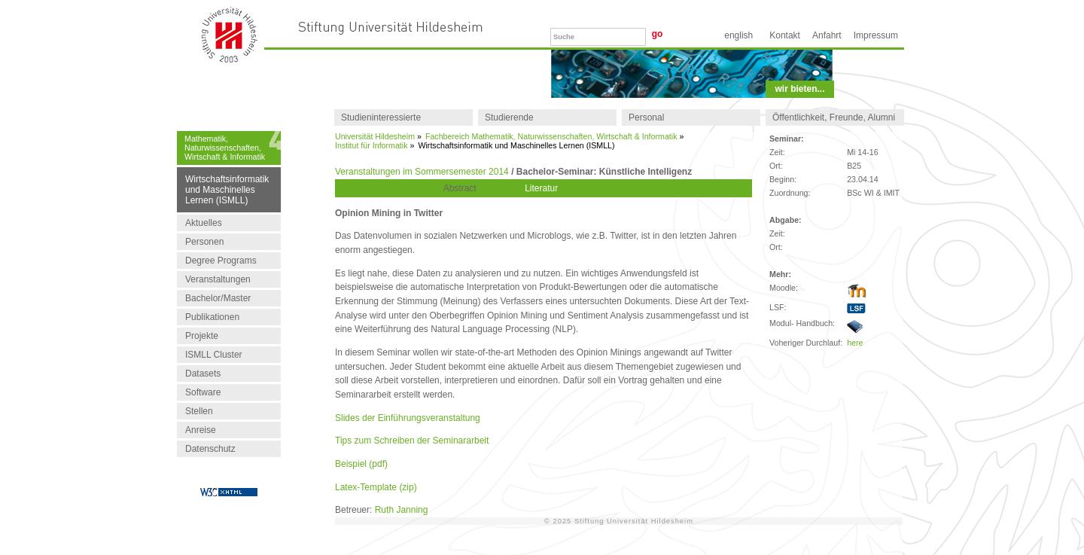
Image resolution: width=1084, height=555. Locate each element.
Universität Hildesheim (375, 136)
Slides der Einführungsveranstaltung (407, 418)
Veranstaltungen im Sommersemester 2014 (422, 171)
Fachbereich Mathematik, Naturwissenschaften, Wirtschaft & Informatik (551, 136)
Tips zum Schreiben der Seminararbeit (412, 440)
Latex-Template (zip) (376, 487)
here (855, 342)
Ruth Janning (401, 510)
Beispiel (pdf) (361, 464)
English (738, 35)
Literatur (541, 188)
